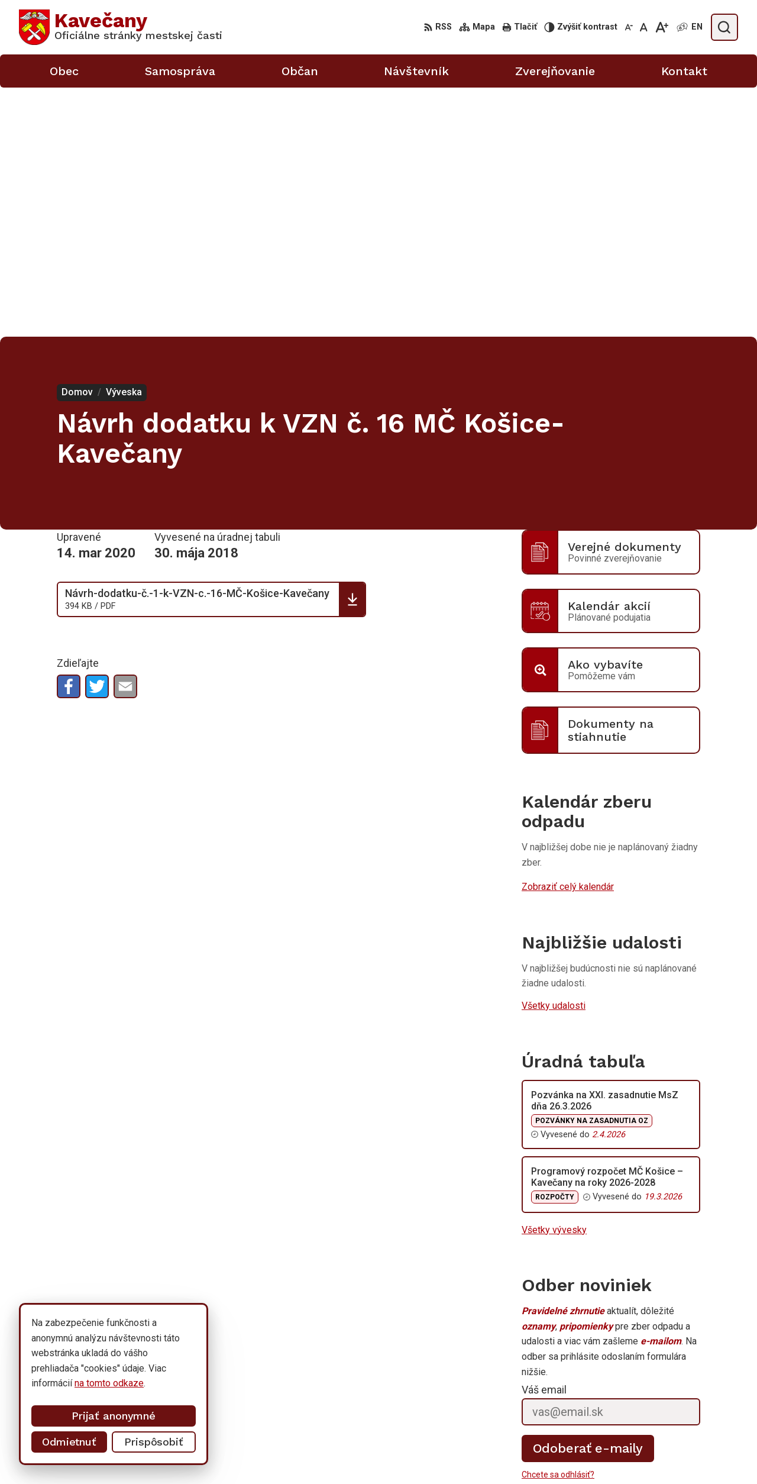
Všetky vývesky (554, 980)
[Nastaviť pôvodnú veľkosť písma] (643, 27)
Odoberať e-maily (588, 1199)
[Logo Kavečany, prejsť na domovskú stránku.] (120, 27)
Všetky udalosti (553, 756)
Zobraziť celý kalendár (568, 637)
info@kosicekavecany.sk (644, 1453)
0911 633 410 (623, 1440)
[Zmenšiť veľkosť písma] (628, 27)
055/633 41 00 (625, 1427)
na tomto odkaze (99, 1383)
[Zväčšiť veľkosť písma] (661, 27)
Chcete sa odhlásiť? (558, 1225)
